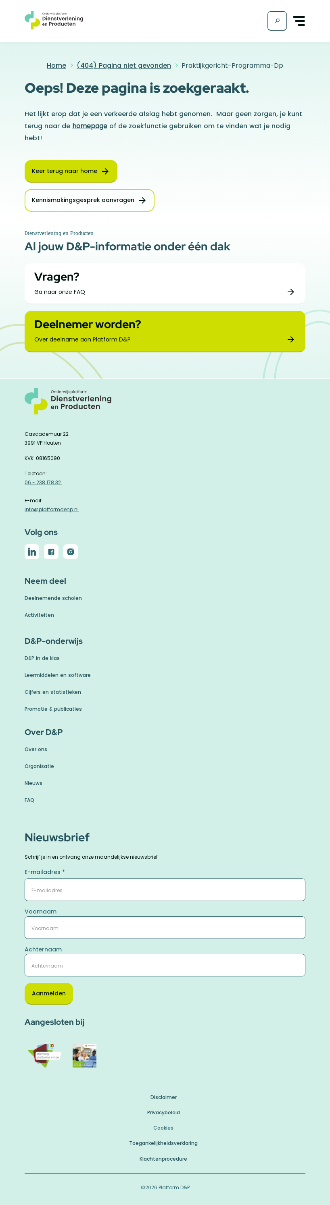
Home (56, 65)
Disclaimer (163, 1097)
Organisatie (39, 766)
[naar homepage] (165, 405)
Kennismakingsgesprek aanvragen (83, 200)
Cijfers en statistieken (53, 692)
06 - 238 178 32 (43, 482)
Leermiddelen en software (58, 675)
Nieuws (33, 783)
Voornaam (40, 911)
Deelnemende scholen (53, 598)
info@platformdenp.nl (52, 509)
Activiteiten (39, 615)
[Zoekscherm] (277, 21)
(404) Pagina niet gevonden (124, 65)
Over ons (36, 749)
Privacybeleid (163, 1112)
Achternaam (43, 949)
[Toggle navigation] (299, 21)
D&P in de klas (42, 658)
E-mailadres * (45, 872)
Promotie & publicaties (53, 709)
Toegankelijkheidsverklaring (163, 1143)
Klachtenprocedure (163, 1158)
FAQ (29, 800)
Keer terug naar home (64, 171)
